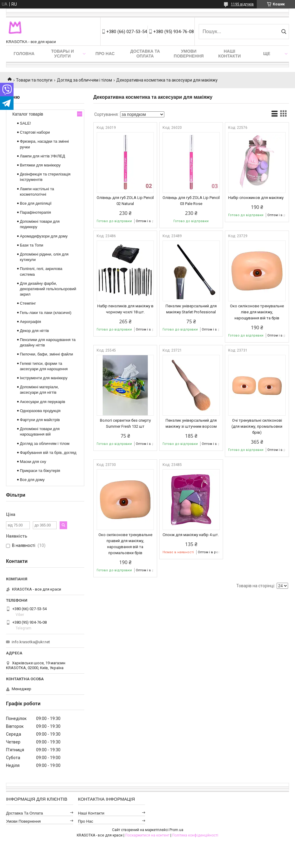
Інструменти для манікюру (43, 378)
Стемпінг (28, 303)
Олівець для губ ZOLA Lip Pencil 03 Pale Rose (191, 200)
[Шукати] (283, 31)
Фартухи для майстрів (40, 419)
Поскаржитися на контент (147, 835)
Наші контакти (229, 53)
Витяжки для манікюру (40, 165)
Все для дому (32, 479)
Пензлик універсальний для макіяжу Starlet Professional (191, 309)
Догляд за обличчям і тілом (84, 80)
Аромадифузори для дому (44, 236)
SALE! (25, 123)
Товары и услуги (62, 53)
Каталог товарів (27, 114)
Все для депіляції (35, 203)
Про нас (105, 53)
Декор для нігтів (34, 330)
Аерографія (30, 321)
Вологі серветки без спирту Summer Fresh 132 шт (125, 423)
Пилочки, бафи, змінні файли (46, 354)
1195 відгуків (242, 4)
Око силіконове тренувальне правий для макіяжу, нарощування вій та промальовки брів (125, 543)
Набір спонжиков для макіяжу (256, 197)
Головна (24, 53)
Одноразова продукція (40, 410)
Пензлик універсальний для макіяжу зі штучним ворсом (191, 423)
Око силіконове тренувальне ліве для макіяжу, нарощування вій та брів (257, 312)
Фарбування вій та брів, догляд (48, 452)
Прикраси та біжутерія (40, 470)
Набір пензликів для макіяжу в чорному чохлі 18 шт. (125, 309)
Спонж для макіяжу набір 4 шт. (191, 534)
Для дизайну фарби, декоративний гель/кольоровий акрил (48, 288)
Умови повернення (188, 53)
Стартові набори (35, 132)
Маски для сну (33, 461)
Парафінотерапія (35, 212)
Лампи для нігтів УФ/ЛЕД (42, 156)
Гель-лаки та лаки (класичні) (45, 312)
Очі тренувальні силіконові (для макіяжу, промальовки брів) (256, 426)
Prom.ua (176, 830)
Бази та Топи (31, 245)
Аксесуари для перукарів (42, 401)
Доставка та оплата (145, 53)
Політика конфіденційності (195, 835)
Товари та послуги (34, 80)
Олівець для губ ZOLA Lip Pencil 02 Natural (125, 200)
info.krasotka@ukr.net (31, 642)
